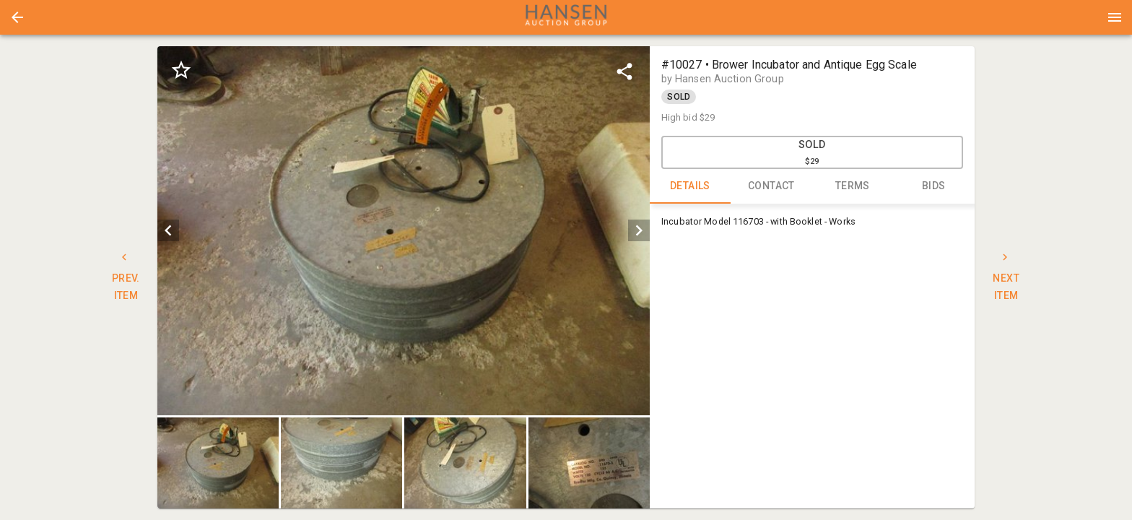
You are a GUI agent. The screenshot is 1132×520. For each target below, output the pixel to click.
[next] (639, 230)
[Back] (17, 17)
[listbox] (403, 230)
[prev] (168, 230)
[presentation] (566, 17)
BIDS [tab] (934, 186)
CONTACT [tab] (771, 186)
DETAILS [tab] (690, 186)
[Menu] (1114, 17)
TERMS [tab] (853, 186)
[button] (17, 17)
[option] (403, 230)
